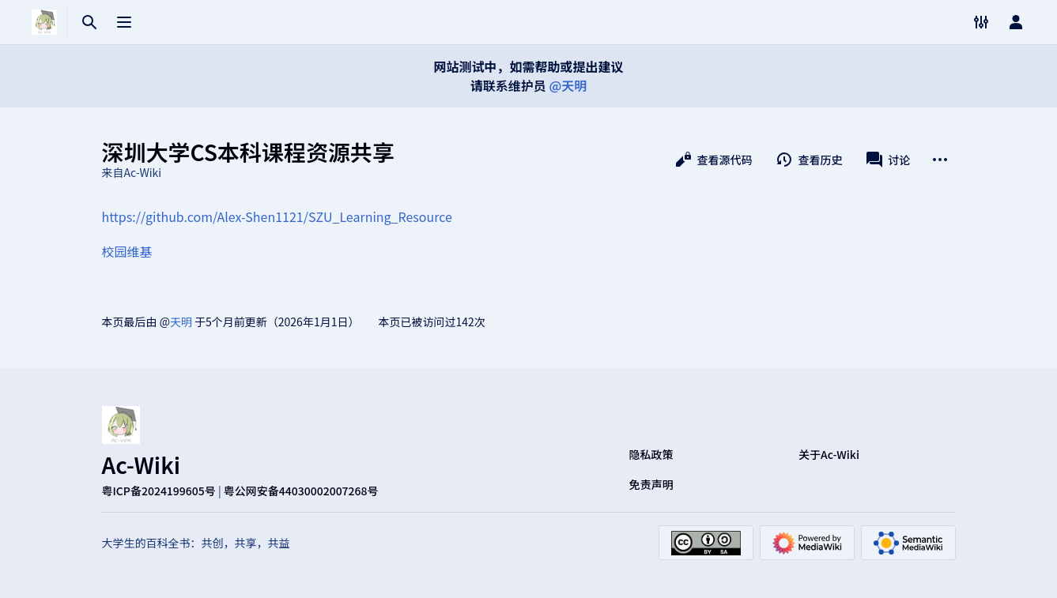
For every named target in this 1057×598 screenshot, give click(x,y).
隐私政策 (651, 454)
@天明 (568, 85)
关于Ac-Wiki (828, 454)
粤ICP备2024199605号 (159, 490)
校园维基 (127, 251)
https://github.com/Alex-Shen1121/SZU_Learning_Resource (277, 216)
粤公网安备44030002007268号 (301, 490)
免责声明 (651, 484)
